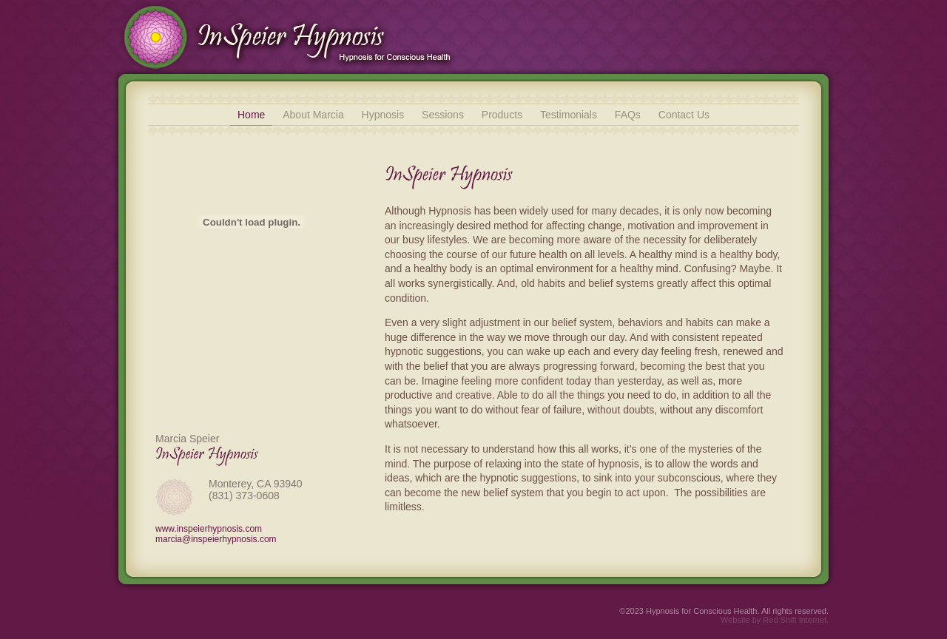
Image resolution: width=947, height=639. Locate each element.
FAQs (628, 115)
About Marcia (313, 115)
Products (502, 115)
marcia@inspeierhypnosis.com (216, 539)
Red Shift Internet (794, 619)
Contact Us (684, 115)
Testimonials (568, 115)
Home (251, 115)
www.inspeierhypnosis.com (208, 529)
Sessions (443, 115)
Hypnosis (383, 115)
